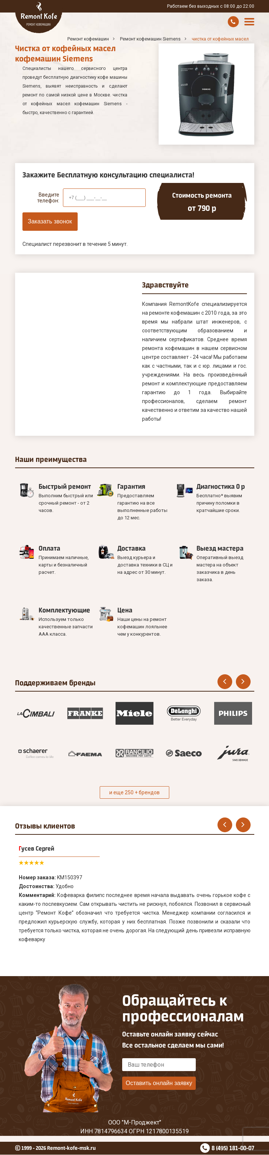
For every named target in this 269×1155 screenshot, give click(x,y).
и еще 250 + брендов (134, 792)
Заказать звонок (50, 221)
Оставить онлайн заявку (158, 1083)
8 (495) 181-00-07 (233, 1148)
